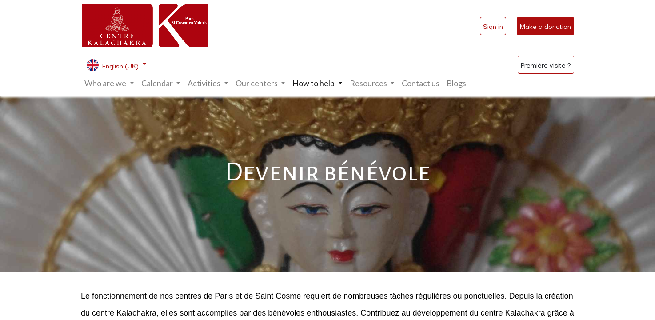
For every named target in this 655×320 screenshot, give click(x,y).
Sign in (493, 25)
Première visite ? (546, 64)
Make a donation (545, 25)
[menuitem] (420, 83)
